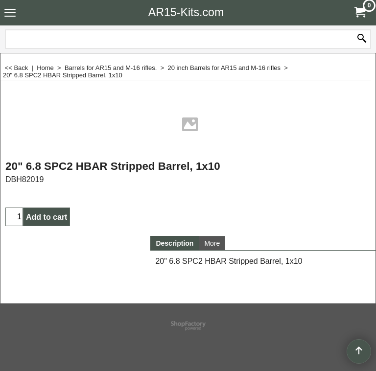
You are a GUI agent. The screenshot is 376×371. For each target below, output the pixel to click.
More (212, 243)
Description (174, 243)
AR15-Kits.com (186, 12)
